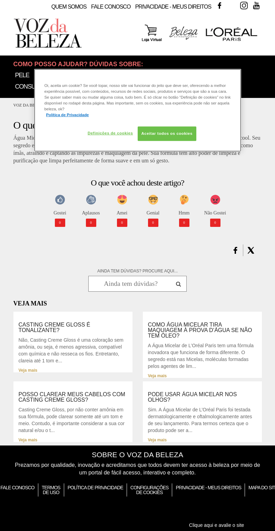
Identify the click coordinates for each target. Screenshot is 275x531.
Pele (22, 75)
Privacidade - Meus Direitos (173, 7)
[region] (137, 110)
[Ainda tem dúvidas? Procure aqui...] (130, 284)
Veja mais (28, 370)
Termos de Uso (51, 490)
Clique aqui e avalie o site (216, 525)
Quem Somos (69, 7)
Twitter (232, 5)
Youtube (256, 5)
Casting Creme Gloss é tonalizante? (54, 327)
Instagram (244, 5)
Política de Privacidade (95, 487)
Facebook (219, 5)
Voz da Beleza (29, 105)
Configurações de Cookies (149, 490)
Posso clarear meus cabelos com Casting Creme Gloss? (72, 397)
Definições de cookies (110, 133)
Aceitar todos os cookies (167, 133)
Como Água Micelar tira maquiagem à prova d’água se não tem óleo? (200, 330)
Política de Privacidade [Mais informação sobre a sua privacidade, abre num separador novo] (67, 115)
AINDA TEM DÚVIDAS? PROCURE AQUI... (137, 271)
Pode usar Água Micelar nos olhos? (192, 397)
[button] (235, 250)
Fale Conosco (110, 7)
